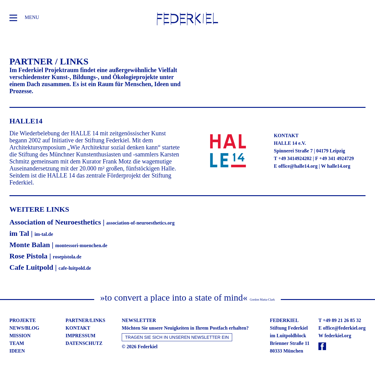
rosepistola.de (67, 256)
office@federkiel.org (344, 328)
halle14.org (338, 166)
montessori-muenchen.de (81, 245)
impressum (80, 335)
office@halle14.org (297, 166)
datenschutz (83, 343)
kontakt (77, 328)
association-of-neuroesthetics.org (140, 222)
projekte (22, 320)
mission (20, 335)
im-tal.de (44, 234)
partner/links (85, 320)
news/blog (24, 328)
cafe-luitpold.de (74, 268)
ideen (17, 350)
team (16, 343)
